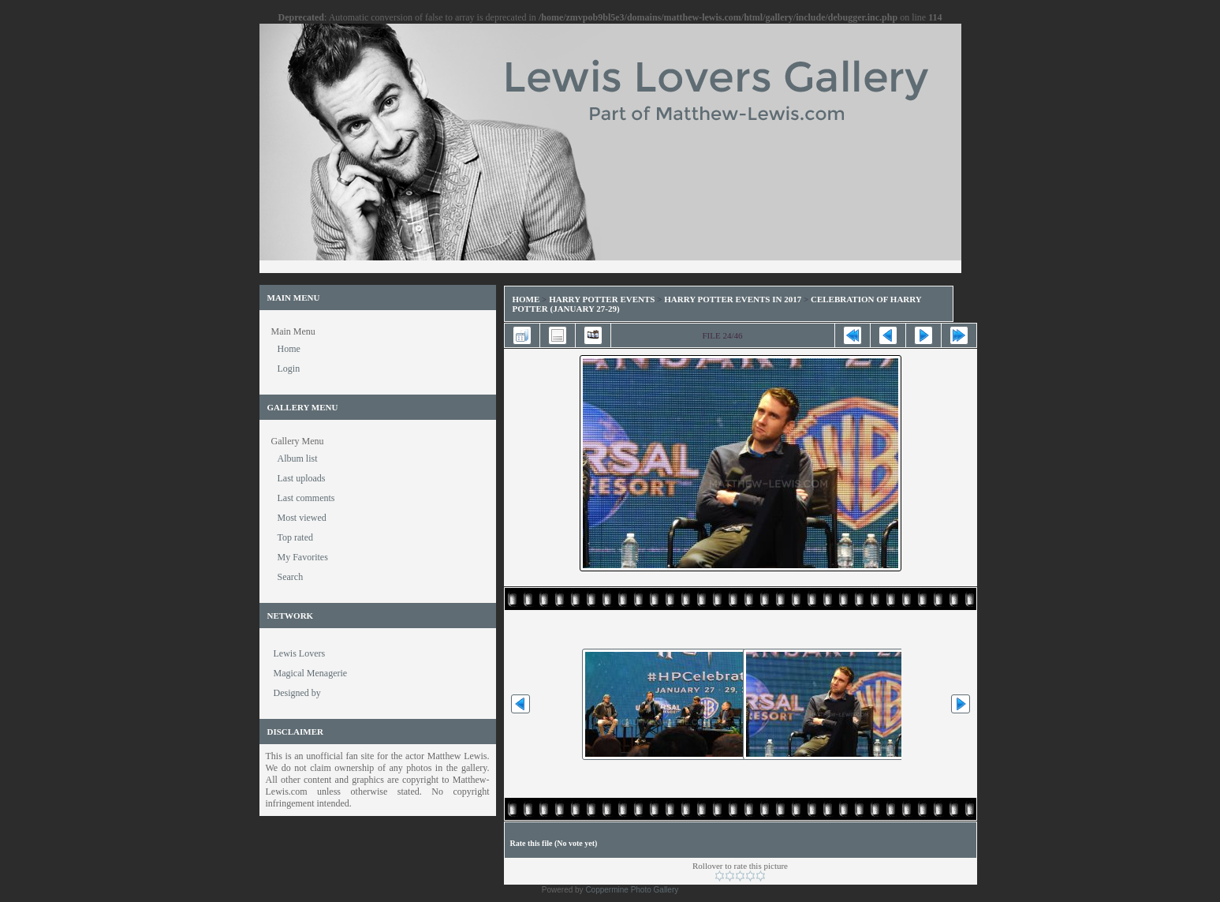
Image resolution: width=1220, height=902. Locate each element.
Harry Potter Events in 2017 (732, 299)
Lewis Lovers (300, 653)
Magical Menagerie (311, 673)
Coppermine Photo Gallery (631, 889)
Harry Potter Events (602, 299)
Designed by (297, 692)
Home (526, 299)
